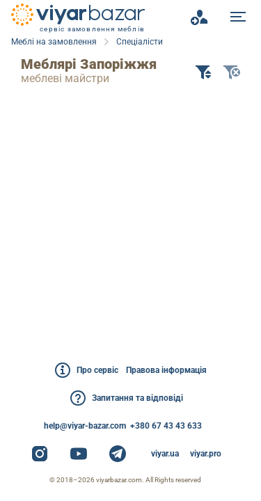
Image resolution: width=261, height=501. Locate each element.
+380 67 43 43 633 (166, 426)
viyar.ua (165, 454)
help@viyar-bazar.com (85, 426)
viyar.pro (205, 454)
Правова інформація (166, 370)
